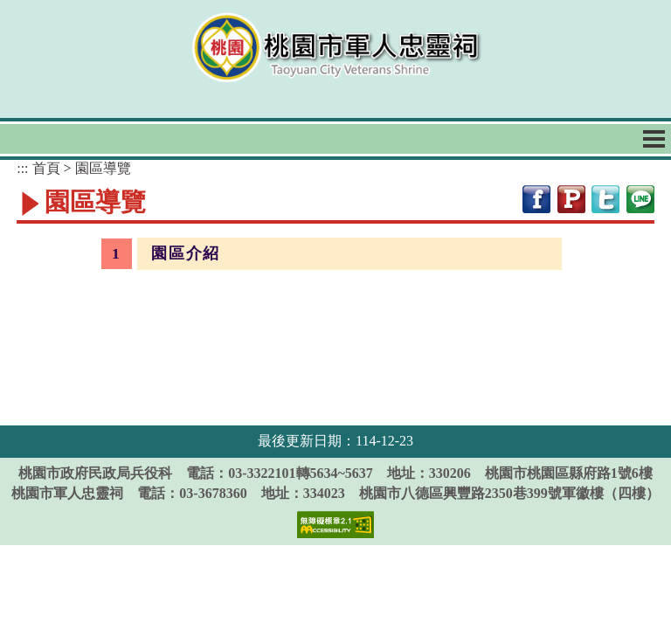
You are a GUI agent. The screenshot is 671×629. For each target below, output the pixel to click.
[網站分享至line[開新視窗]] (640, 197)
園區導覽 (103, 168)
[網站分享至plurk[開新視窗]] (571, 197)
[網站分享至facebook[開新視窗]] (536, 197)
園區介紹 (185, 253)
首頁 (46, 168)
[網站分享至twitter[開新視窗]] (605, 197)
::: (22, 168)
